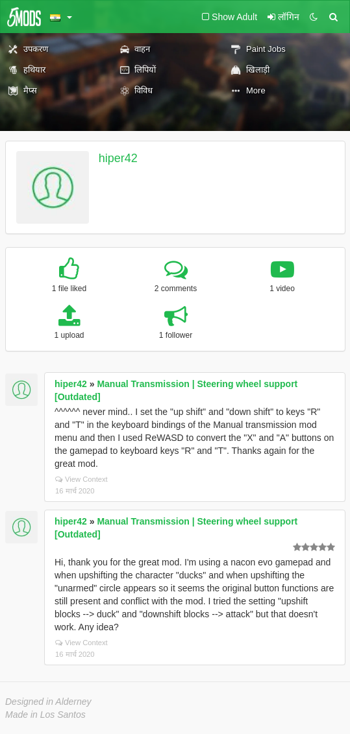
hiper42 (118, 158)
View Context (81, 479)
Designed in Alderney (48, 701)
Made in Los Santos (45, 714)
